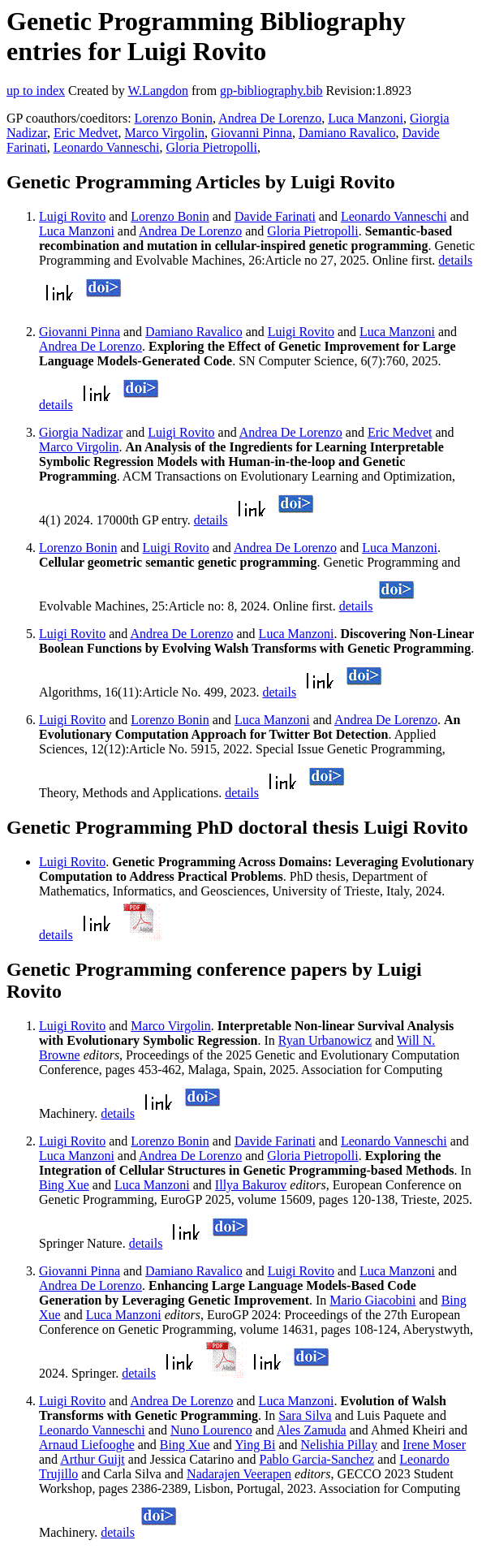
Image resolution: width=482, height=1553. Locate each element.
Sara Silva (304, 1415)
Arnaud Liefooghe (87, 1445)
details (455, 260)
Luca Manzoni (365, 118)
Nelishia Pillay (338, 1445)
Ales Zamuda (311, 1430)
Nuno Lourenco (211, 1430)
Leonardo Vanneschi (107, 147)
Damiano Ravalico (347, 133)
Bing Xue (64, 1185)
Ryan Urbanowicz (325, 1040)
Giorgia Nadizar (81, 432)
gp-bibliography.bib (271, 90)
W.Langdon (157, 90)
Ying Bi (255, 1445)
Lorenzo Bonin (174, 118)
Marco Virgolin (164, 133)
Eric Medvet (86, 133)
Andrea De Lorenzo (269, 118)
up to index (35, 90)
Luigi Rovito (72, 216)
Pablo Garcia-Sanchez (317, 1459)
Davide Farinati (275, 216)
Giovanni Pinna (251, 133)
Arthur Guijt (92, 1459)
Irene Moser (434, 1445)
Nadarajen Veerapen (239, 1474)
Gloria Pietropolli (211, 147)
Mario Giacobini (372, 1300)
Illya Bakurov (250, 1185)
